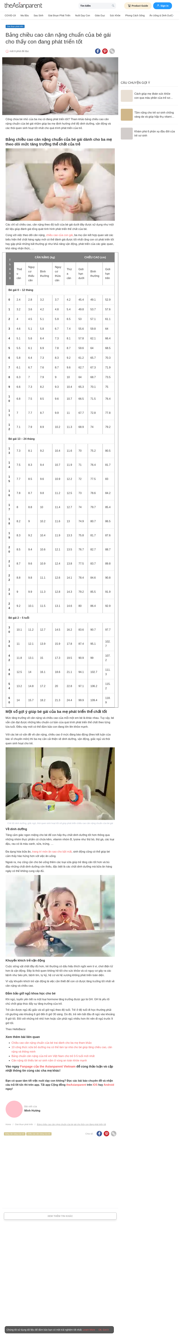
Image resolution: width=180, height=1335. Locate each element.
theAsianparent (76, 1083)
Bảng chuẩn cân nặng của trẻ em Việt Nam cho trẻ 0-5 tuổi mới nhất (53, 1054)
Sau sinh (37, 15)
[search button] (113, 5)
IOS (95, 1083)
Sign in (163, 5)
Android (109, 1083)
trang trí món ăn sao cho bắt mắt (52, 850)
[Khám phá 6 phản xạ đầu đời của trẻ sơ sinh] (148, 132)
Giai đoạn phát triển (58, 15)
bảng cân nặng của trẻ (14, 1132)
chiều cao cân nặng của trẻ (39, 1132)
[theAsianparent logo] (23, 5)
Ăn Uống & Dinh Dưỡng (157, 15)
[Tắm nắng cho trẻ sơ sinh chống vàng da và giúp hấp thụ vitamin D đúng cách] (148, 113)
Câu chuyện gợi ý (135, 81)
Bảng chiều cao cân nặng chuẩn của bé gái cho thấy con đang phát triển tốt (71, 1123)
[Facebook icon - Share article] (97, 50)
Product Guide (138, 5)
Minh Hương (32, 1109)
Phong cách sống (131, 15)
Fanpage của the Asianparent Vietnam (48, 1065)
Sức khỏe (112, 15)
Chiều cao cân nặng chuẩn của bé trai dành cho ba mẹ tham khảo (52, 1041)
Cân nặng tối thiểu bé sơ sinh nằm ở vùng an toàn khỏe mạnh (49, 1059)
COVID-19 (10, 15)
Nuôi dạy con (80, 15)
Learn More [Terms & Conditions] (89, 1329)
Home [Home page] (8, 1123)
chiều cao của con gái (59, 233)
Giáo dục (97, 15)
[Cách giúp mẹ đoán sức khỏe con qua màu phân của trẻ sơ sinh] (148, 94)
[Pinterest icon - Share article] (105, 50)
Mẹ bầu (24, 15)
